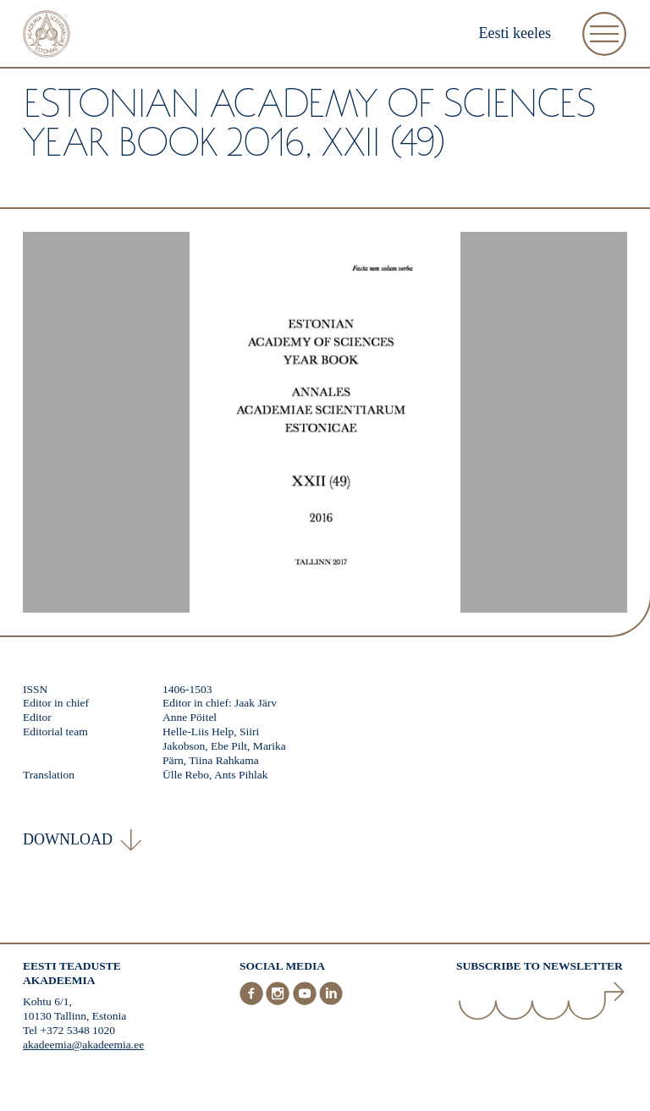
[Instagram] (279, 1001)
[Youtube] (306, 1001)
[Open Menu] (604, 34)
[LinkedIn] (331, 1001)
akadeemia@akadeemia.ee (83, 1044)
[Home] (46, 36)
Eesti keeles (515, 33)
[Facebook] (253, 1001)
